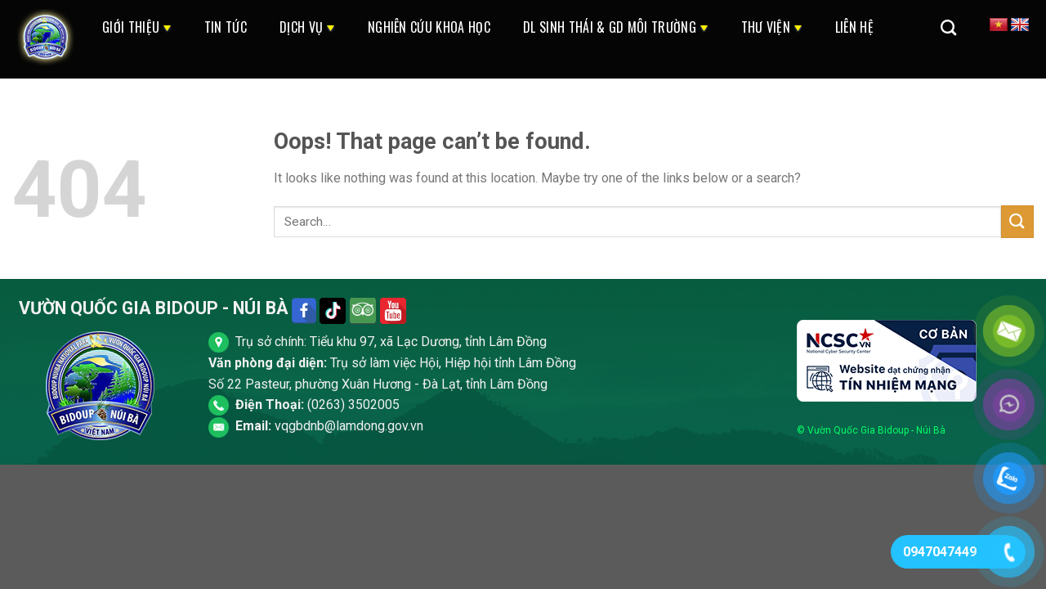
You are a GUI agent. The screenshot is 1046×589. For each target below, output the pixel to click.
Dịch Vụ (307, 27)
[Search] (948, 27)
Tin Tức (225, 27)
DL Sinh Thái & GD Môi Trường (616, 27)
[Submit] (1017, 221)
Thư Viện (771, 27)
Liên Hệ (854, 27)
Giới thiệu (137, 27)
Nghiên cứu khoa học (429, 27)
